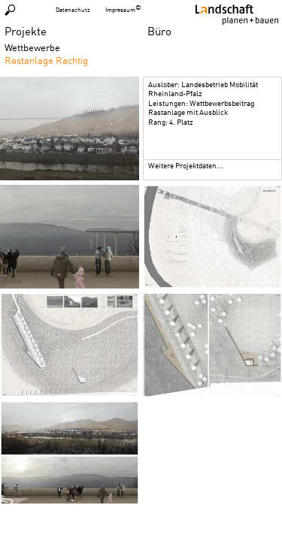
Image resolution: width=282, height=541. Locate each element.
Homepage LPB (237, 15)
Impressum (120, 10)
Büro (159, 31)
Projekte (26, 31)
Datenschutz (73, 10)
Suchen (11, 10)
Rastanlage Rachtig (46, 60)
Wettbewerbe (32, 47)
